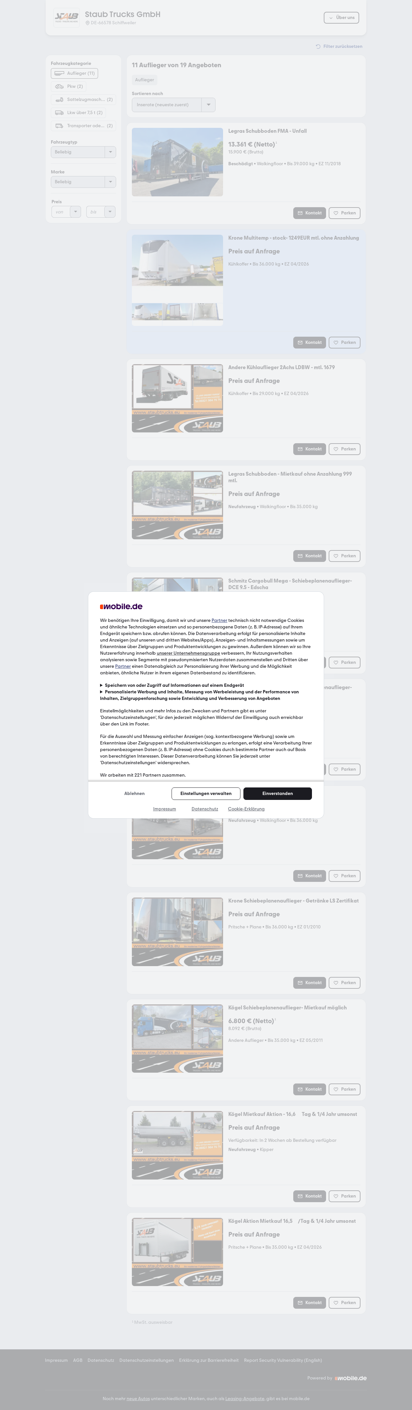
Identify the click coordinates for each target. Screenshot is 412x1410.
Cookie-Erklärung (246, 809)
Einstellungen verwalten (206, 793)
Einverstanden (277, 793)
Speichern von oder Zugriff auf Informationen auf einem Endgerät (174, 685)
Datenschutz (205, 809)
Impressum (164, 809)
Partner (219, 620)
